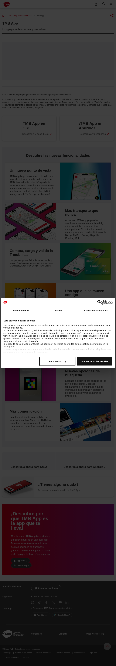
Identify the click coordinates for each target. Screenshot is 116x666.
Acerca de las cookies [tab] (96, 310)
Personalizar (57, 361)
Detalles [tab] (58, 310)
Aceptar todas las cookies (94, 361)
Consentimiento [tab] (20, 310)
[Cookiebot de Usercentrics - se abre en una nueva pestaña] (99, 302)
